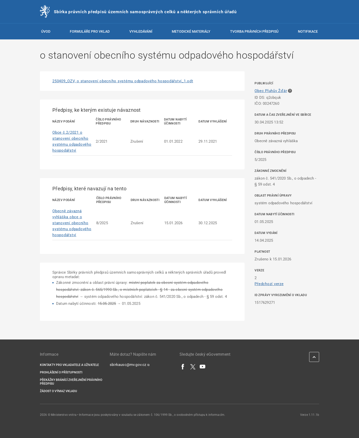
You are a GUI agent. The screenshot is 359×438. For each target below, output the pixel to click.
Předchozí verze (269, 284)
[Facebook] (183, 366)
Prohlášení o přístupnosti (61, 372)
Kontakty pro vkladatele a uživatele (69, 365)
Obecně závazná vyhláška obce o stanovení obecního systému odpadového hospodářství (71, 223)
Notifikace (308, 31)
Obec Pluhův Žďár (271, 91)
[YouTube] (202, 366)
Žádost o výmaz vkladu (58, 391)
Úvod (45, 31)
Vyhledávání (140, 31)
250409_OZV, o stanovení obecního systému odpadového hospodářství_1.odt (122, 81)
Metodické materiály (191, 31)
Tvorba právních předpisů (254, 31)
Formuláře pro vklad (90, 31)
